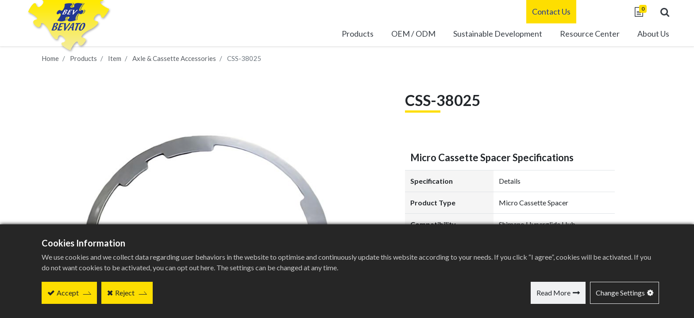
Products (83, 58)
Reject (125, 292)
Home (50, 58)
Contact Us (540, 11)
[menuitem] (487, 34)
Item (114, 58)
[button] (653, 12)
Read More (553, 292)
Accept (68, 292)
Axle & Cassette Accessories (174, 58)
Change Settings (620, 292)
